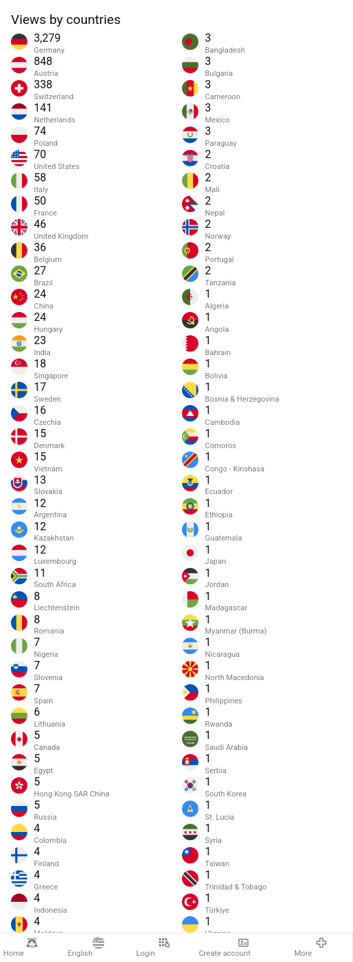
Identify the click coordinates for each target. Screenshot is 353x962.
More (311, 947)
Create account (225, 947)
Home (20, 947)
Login (153, 947)
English (86, 947)
